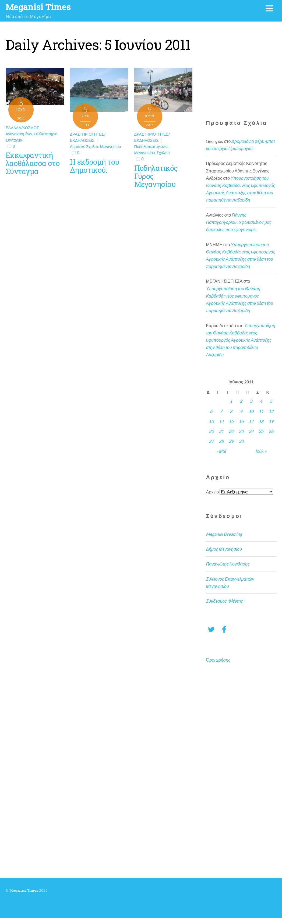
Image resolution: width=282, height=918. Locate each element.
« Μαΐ (221, 451)
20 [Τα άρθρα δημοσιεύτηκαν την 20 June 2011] (211, 431)
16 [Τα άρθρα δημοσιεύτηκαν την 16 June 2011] (241, 421)
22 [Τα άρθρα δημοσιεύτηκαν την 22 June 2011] (231, 431)
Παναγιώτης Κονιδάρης (227, 563)
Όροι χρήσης (218, 659)
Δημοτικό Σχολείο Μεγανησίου (95, 146)
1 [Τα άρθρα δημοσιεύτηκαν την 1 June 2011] (231, 401)
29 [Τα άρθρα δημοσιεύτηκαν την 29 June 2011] (231, 441)
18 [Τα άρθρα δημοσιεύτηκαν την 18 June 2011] (261, 421)
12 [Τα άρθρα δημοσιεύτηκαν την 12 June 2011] (271, 411)
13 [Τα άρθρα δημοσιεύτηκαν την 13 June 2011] (211, 421)
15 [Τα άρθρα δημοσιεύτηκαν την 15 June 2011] (231, 421)
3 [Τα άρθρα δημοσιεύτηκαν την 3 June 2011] (251, 401)
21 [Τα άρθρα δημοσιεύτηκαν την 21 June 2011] (221, 431)
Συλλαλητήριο (45, 134)
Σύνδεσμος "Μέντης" (225, 600)
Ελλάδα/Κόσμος (22, 127)
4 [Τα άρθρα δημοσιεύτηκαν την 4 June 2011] (261, 401)
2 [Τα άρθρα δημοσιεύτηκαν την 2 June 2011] (241, 401)
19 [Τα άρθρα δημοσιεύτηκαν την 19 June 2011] (271, 421)
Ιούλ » (261, 451)
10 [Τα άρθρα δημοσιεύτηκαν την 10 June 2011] (251, 411)
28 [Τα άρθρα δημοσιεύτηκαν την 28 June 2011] (221, 441)
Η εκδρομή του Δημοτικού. (94, 166)
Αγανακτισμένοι (19, 134)
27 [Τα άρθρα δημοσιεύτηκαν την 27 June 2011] (211, 441)
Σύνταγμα (14, 140)
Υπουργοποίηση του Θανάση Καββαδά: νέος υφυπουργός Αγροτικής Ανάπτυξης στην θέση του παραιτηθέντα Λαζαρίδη (240, 340)
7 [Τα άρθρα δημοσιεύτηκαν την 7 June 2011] (221, 411)
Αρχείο (212, 491)
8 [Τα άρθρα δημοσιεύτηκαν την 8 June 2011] (231, 411)
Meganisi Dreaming (224, 533)
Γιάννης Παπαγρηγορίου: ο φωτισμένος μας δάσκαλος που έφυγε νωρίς (238, 222)
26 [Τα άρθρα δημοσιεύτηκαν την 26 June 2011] (271, 431)
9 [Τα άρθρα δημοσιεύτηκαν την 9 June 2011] (241, 411)
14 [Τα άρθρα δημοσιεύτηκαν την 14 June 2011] (221, 421)
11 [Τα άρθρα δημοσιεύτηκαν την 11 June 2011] (261, 411)
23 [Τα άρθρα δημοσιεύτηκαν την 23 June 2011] (241, 431)
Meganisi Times (23, 890)
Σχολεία (163, 152)
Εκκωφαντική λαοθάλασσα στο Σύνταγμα (32, 163)
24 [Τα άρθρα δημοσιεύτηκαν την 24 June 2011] (251, 431)
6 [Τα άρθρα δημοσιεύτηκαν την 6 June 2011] (211, 411)
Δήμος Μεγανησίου (224, 549)
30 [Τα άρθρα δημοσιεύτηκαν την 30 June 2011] (241, 441)
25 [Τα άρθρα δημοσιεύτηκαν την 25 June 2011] (261, 431)
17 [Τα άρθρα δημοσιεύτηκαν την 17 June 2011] (251, 421)
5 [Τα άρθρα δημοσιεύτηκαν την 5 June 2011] (271, 401)
